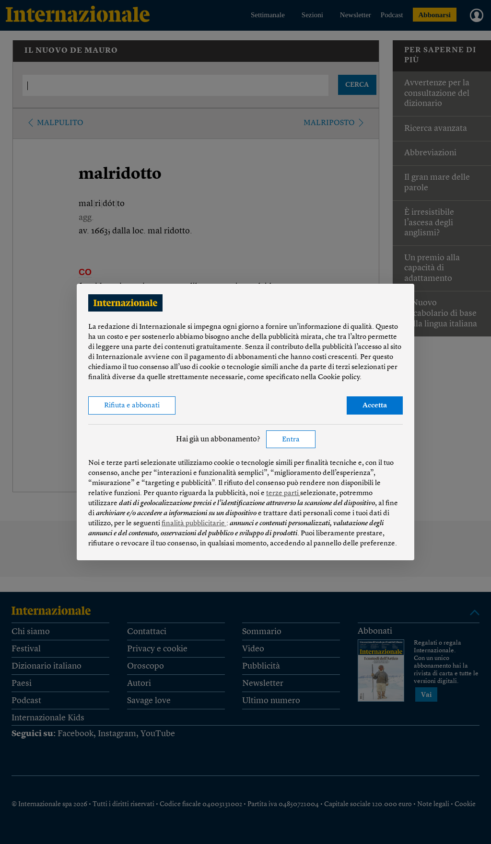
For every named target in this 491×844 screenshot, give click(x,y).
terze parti (283, 493)
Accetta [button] (374, 405)
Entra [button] (291, 439)
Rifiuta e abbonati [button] (132, 405)
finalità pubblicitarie (194, 523)
